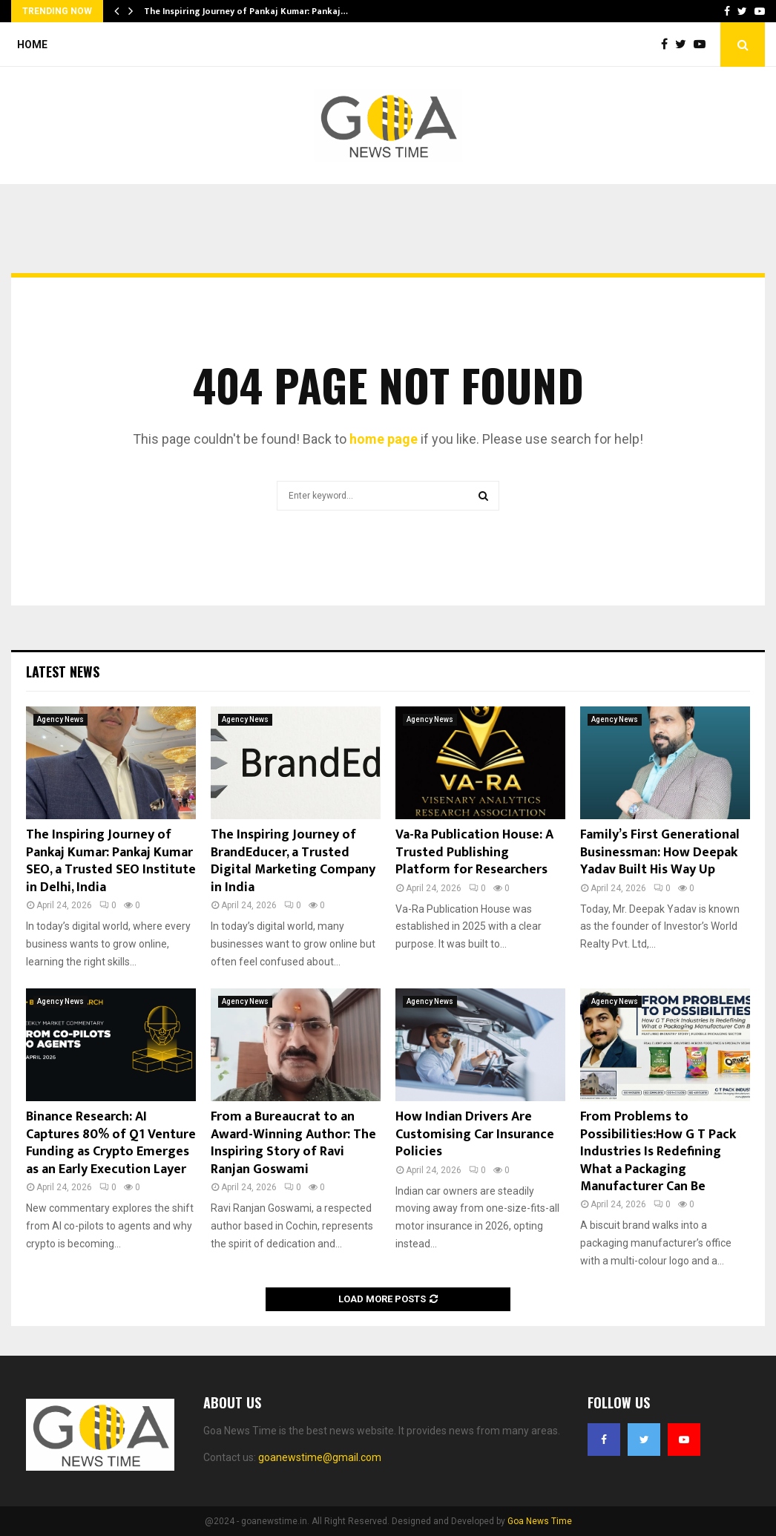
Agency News (60, 719)
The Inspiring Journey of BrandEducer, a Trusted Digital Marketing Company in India (293, 861)
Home (32, 44)
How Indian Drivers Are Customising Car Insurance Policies (474, 1134)
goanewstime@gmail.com (319, 1457)
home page (383, 439)
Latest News (62, 671)
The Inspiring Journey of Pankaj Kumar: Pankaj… (246, 11)
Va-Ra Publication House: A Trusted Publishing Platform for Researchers (474, 852)
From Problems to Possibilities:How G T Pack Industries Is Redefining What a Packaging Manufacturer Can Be (658, 1152)
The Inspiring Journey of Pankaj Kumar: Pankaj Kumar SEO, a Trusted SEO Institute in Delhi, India (111, 861)
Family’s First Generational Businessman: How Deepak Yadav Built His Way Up (660, 852)
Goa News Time (539, 1521)
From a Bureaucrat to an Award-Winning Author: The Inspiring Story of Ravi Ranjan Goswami (293, 1143)
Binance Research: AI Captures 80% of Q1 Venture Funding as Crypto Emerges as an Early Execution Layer (111, 1143)
